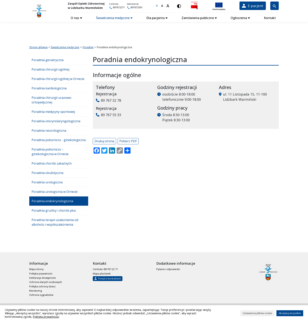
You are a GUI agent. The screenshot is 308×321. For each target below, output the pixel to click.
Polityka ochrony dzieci (42, 286)
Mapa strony (36, 269)
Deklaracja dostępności (42, 277)
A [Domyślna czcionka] (157, 5)
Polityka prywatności (40, 273)
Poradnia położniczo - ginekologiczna (59, 140)
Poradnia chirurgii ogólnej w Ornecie (58, 79)
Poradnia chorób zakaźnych (52, 163)
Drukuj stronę (104, 141)
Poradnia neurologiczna (49, 130)
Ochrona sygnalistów (41, 295)
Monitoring (35, 290)
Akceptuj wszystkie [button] (290, 313)
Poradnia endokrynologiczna (52, 201)
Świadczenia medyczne (113, 18)
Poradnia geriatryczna (48, 60)
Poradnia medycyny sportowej (53, 112)
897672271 (117, 7)
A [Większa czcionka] (162, 6)
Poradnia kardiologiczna (49, 88)
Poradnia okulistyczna (47, 173)
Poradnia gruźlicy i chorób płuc (54, 210)
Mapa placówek (102, 273)
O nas (75, 18)
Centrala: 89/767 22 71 (105, 269)
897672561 (135, 7)
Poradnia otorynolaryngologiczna (56, 121)
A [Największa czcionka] (168, 5)
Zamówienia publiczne (198, 18)
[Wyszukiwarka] (274, 6)
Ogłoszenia (239, 18)
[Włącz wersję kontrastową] (179, 6)
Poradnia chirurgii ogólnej (50, 69)
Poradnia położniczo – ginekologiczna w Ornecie (50, 151)
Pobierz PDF (128, 141)
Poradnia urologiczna (47, 182)
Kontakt (270, 18)
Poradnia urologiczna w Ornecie (55, 192)
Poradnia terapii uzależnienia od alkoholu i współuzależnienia (55, 222)
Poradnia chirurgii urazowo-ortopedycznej (52, 100)
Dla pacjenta (155, 18)
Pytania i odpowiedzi (168, 269)
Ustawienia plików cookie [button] (257, 313)
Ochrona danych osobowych (45, 282)
